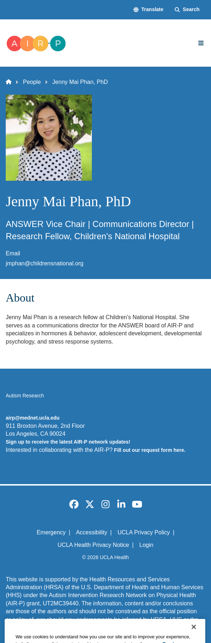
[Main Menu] (201, 43)
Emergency (51, 532)
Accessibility (91, 532)
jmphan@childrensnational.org (44, 263)
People (32, 82)
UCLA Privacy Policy (143, 532)
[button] (148, 10)
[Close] (194, 634)
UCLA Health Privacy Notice (93, 545)
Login (146, 545)
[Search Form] (187, 10)
